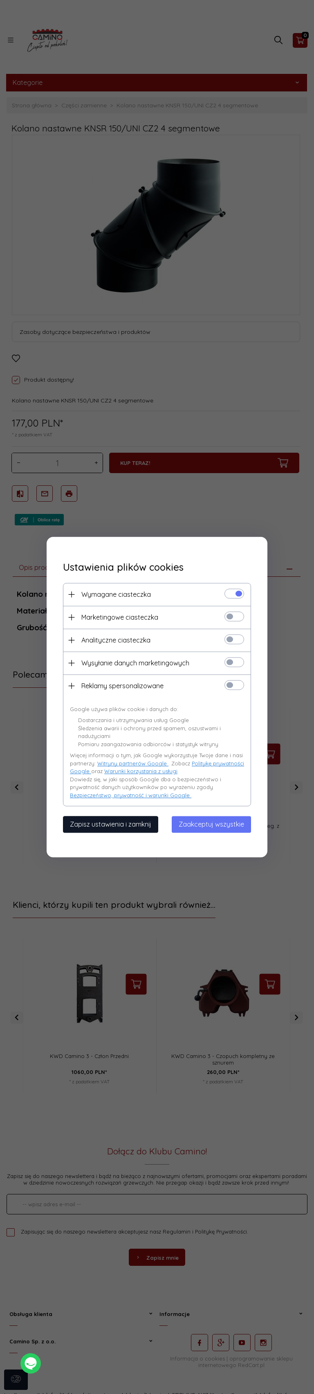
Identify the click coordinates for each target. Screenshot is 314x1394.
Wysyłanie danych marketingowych (135, 663)
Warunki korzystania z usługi (140, 771)
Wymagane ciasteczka (116, 594)
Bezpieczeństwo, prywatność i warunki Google (130, 795)
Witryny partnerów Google (132, 763)
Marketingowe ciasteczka (119, 617)
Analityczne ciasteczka (115, 640)
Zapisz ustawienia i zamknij (110, 824)
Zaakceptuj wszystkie (211, 824)
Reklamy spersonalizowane (122, 686)
